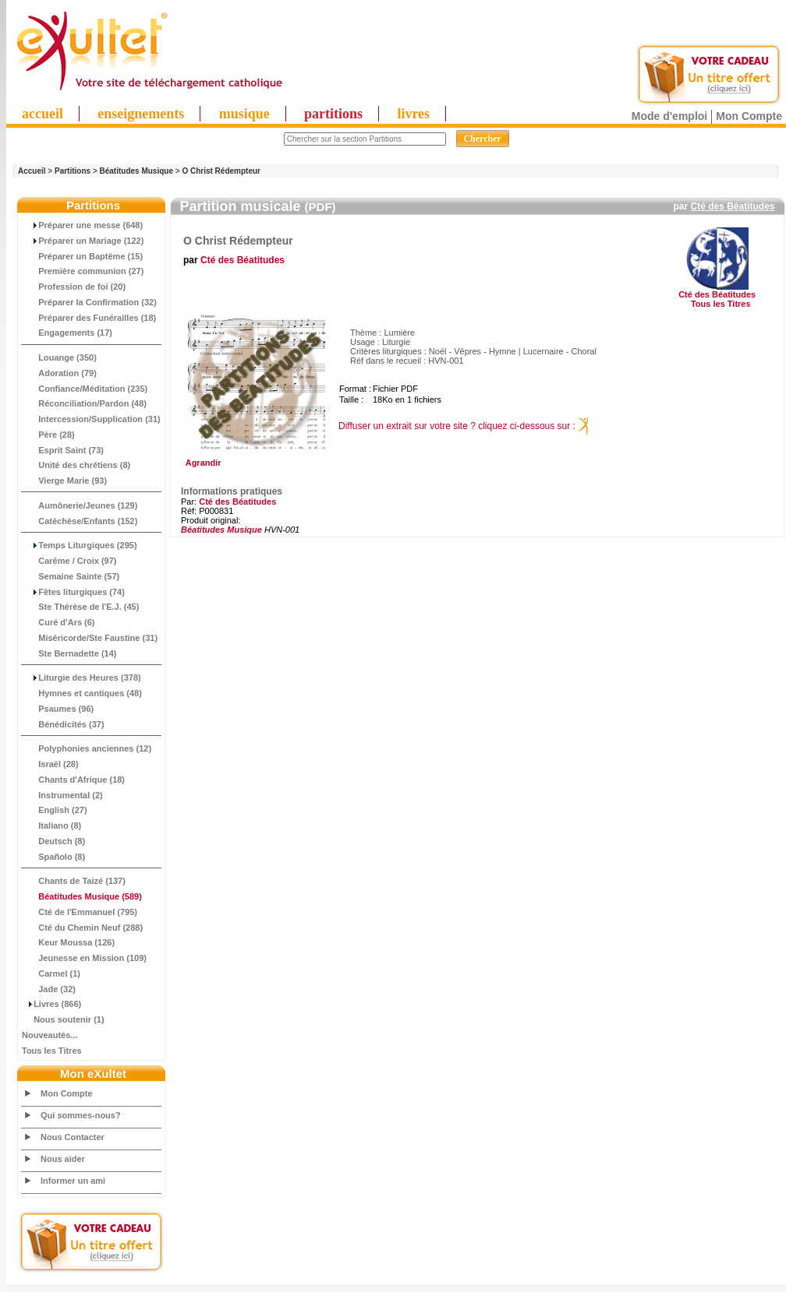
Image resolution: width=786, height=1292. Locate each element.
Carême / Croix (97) (69, 560)
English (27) (54, 810)
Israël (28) (50, 764)
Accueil (32, 171)
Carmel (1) (51, 973)
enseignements (140, 113)
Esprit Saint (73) (63, 450)
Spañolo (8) (53, 856)
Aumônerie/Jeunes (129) (79, 505)
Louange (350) (59, 357)
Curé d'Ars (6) (58, 622)
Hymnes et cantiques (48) (82, 693)
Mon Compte (749, 116)
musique (244, 113)
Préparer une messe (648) (82, 225)
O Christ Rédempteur (221, 171)
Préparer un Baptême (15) (82, 256)
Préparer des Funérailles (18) (89, 317)
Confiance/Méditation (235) (84, 388)
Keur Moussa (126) (68, 942)
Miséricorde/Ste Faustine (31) (90, 637)
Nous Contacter (72, 1137)
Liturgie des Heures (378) (81, 677)
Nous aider (63, 1159)
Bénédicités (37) (63, 724)
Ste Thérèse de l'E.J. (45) (80, 606)
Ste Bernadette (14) (69, 653)
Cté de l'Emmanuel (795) (79, 912)
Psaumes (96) (58, 708)
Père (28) (48, 434)
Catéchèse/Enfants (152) (79, 521)
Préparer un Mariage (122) (82, 240)
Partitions (72, 171)
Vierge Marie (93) (64, 480)
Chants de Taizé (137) (74, 880)
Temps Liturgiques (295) (79, 545)
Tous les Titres (52, 1050)
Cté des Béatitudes (732, 206)
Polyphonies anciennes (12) (86, 748)
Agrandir (253, 458)
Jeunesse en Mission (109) (84, 958)
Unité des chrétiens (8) (76, 465)
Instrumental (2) (62, 795)
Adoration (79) (59, 373)
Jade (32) (49, 989)
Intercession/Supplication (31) (91, 419)
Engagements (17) (67, 332)
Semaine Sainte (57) (70, 576)
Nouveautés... (50, 1035)
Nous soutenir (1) (63, 1019)
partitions (333, 113)
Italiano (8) (51, 825)
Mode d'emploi (669, 116)
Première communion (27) (82, 271)
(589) (82, 896)
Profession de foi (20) (74, 286)
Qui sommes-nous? (81, 1115)
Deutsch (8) (53, 841)
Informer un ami (73, 1180)
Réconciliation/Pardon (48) (84, 403)
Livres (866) (51, 1004)
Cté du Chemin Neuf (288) (82, 927)
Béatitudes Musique (136, 171)
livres (413, 113)
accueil (42, 113)
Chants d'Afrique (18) (73, 779)
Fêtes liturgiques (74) (73, 592)
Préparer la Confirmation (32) (89, 302)
